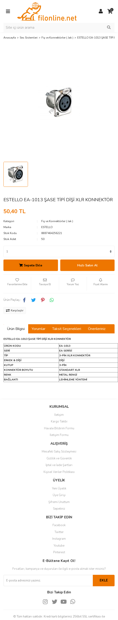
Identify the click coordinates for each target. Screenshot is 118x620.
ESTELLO (47, 227)
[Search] (59, 27)
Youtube (59, 546)
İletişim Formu (59, 435)
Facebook (59, 525)
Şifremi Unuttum (59, 502)
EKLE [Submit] (104, 580)
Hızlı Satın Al (87, 265)
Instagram (59, 539)
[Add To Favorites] (17, 284)
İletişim (59, 415)
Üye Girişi (59, 495)
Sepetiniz (59, 509)
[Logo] (47, 11)
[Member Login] (101, 11)
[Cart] (110, 11)
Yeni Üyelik (59, 488)
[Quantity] (59, 251)
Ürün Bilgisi (16, 328)
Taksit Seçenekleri (66, 328)
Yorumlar (38, 328)
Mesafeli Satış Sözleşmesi (59, 452)
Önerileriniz (96, 328)
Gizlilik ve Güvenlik (59, 458)
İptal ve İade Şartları (59, 465)
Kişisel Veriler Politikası (59, 472)
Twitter (59, 532)
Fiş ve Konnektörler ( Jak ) (57, 221)
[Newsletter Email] (48, 580)
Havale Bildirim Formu (59, 428)
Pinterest (59, 552)
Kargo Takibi (59, 421)
